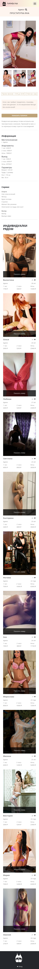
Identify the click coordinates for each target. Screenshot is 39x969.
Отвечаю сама (31, 94)
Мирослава (8, 696)
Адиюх (23, 9)
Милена (7, 756)
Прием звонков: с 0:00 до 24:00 (13, 94)
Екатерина (8, 518)
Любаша (7, 399)
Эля (5, 637)
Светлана (7, 458)
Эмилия (7, 934)
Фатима (7, 577)
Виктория (8, 815)
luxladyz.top (10, 3)
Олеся (6, 339)
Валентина (8, 280)
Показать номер (19, 274)
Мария (6, 875)
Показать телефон (19, 116)
